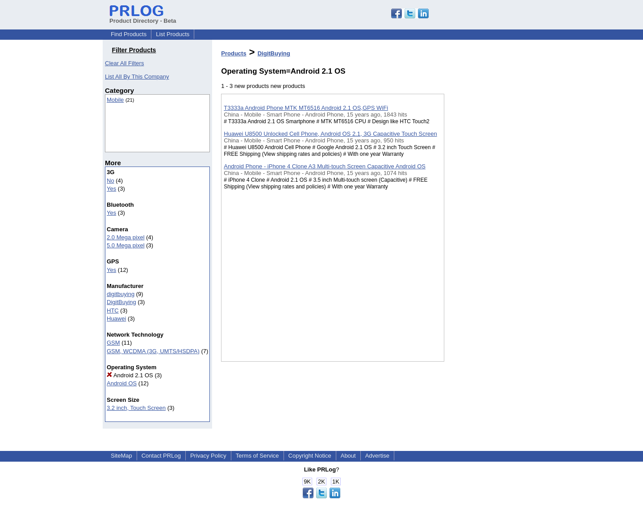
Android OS (122, 383)
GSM (113, 342)
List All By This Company (137, 76)
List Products (172, 34)
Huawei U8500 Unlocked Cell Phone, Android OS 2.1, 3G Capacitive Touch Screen (330, 133)
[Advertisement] (489, 232)
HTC (113, 310)
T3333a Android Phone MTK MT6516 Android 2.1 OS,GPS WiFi (306, 107)
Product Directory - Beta (142, 17)
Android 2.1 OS (130, 375)
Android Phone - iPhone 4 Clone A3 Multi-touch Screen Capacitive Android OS (325, 166)
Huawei (116, 318)
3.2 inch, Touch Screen (136, 408)
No (110, 180)
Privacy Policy (208, 455)
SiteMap (121, 455)
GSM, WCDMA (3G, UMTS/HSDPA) (153, 351)
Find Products (128, 34)
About (348, 455)
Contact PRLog (161, 455)
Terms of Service (257, 455)
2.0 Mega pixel (126, 237)
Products (233, 53)
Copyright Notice (309, 455)
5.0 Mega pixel (126, 245)
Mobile (115, 99)
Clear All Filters (124, 63)
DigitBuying (121, 302)
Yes (111, 188)
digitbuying (120, 294)
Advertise (377, 455)
